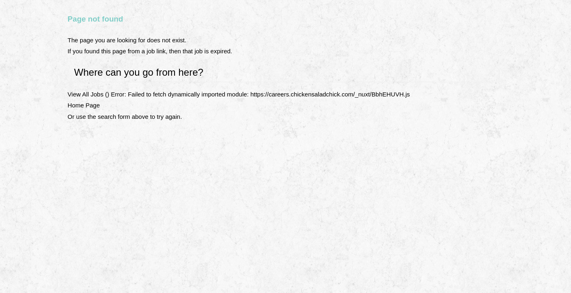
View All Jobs (85, 94)
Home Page (84, 105)
